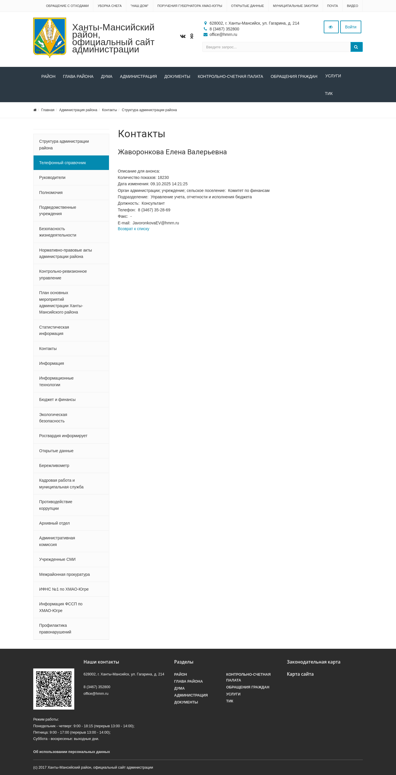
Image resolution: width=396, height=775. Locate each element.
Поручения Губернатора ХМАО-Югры (190, 6)
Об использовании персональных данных (71, 753)
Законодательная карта (314, 663)
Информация (51, 364)
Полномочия (51, 193)
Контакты (109, 111)
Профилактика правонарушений (55, 629)
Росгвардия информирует (63, 437)
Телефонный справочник (62, 164)
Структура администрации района (149, 111)
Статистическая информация (54, 331)
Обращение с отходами (67, 6)
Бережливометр (54, 466)
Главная (48, 111)
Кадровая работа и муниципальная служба (61, 484)
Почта (332, 6)
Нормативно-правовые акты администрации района (65, 254)
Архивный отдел (54, 524)
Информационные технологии (56, 382)
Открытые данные (247, 6)
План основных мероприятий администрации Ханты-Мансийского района (61, 304)
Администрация (138, 76)
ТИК (45, 94)
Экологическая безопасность (53, 418)
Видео (352, 6)
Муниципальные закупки (295, 6)
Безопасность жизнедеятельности (57, 233)
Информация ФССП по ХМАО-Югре (61, 608)
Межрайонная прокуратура (64, 575)
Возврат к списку (133, 230)
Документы (177, 76)
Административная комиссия (57, 542)
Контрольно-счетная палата (230, 76)
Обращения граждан (294, 76)
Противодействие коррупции (56, 506)
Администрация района (78, 111)
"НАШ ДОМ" (140, 6)
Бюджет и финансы (57, 400)
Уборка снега (110, 6)
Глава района (78, 76)
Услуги (333, 76)
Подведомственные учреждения (57, 211)
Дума (106, 76)
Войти (350, 27)
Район (48, 76)
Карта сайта (300, 675)
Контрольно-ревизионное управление (63, 275)
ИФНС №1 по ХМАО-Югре (64, 590)
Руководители (52, 179)
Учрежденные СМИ (57, 560)
